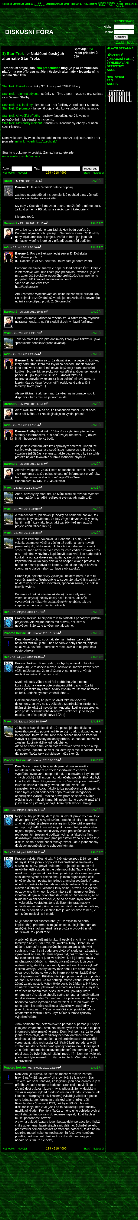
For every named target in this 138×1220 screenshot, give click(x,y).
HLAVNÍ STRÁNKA (120, 48)
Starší (87, 172)
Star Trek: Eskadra (14, 86)
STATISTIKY (115, 66)
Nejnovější (9, 172)
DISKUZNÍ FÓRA (120, 58)
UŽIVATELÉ (115, 55)
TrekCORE (76, 4)
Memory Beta (111, 4)
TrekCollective (89, 4)
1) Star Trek (13, 53)
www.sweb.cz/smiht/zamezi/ (21, 156)
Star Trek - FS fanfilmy (17, 104)
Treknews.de (131, 4)
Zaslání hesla (125, 42)
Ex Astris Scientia (120, 3)
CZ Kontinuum (39, 4)
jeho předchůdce (48, 68)
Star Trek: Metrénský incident (22, 123)
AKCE (111, 70)
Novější (22, 172)
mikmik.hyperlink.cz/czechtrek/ (36, 141)
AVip (7, 247)
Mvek (8, 333)
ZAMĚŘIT (97, 181)
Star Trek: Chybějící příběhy (21, 115)
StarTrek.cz (18, 4)
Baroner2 (10, 223)
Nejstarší (98, 172)
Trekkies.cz (6, 4)
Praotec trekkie (15, 633)
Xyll (90, 49)
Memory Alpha (102, 4)
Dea (6, 612)
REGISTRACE (124, 21)
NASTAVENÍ (115, 76)
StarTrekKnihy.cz (54, 4)
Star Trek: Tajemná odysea (20, 93)
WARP (67, 4)
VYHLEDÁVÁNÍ (118, 62)
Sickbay (29, 4)
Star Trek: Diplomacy (16, 108)
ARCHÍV (112, 84)
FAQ (110, 80)
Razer (8, 181)
